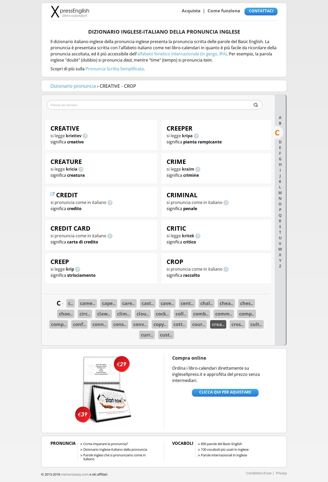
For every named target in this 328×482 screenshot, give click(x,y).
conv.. (140, 324)
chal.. (206, 303)
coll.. (181, 314)
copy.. (160, 324)
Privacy (281, 473)
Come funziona (224, 11)
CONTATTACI (261, 10)
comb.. (200, 314)
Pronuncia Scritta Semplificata (115, 69)
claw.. (103, 314)
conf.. (79, 324)
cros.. (237, 324)
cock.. (162, 314)
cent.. (187, 303)
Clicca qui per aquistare (225, 392)
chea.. (226, 303)
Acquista (191, 11)
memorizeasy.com (75, 474)
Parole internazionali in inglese (224, 455)
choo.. (66, 314)
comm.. (223, 314)
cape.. (108, 303)
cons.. (119, 324)
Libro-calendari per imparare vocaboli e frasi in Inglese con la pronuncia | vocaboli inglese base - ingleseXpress (69, 11)
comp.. (246, 314)
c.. (70, 303)
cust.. (166, 335)
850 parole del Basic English (221, 443)
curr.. (147, 335)
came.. (87, 303)
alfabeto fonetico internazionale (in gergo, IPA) (182, 54)
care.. (128, 303)
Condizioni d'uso (259, 473)
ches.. (246, 303)
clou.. (143, 314)
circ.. (84, 314)
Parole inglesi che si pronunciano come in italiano (114, 457)
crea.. (218, 324)
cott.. (179, 324)
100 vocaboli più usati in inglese (225, 449)
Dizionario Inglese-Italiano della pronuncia (115, 449)
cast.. (148, 303)
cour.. (198, 324)
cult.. (256, 324)
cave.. (167, 303)
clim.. (123, 314)
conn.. (99, 324)
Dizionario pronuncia (73, 86)
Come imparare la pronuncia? (105, 443)
